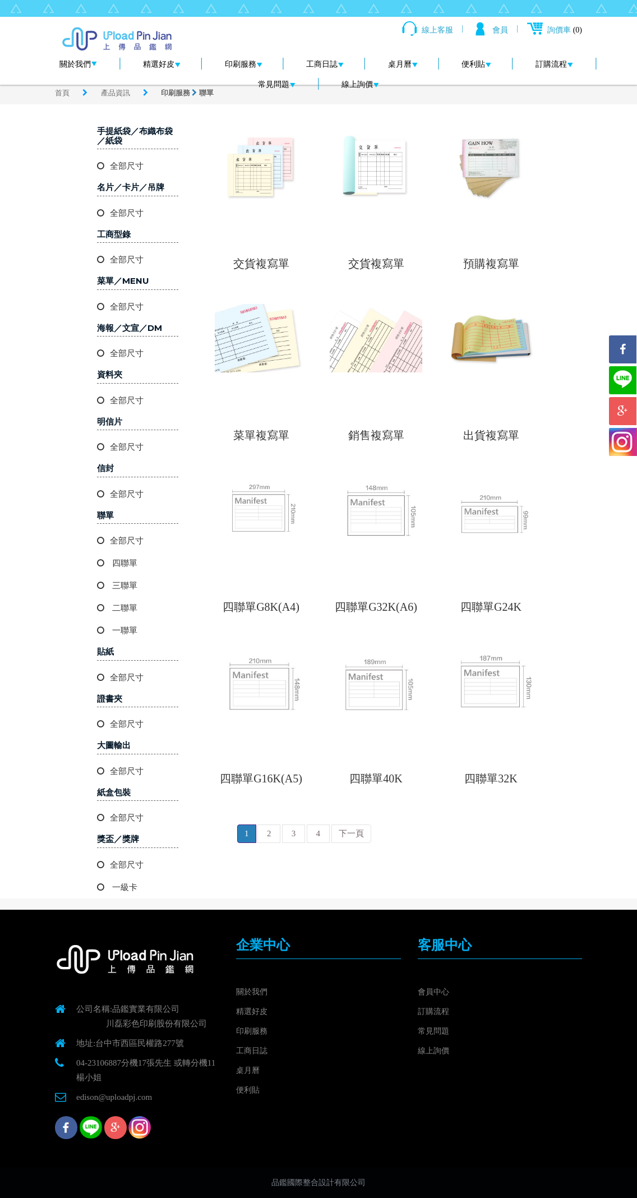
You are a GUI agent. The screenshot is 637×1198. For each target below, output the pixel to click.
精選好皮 (162, 64)
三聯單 (117, 585)
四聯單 (117, 563)
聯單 (206, 93)
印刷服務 (243, 64)
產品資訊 (116, 93)
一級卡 (117, 887)
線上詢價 (360, 84)
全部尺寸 (120, 166)
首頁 (63, 93)
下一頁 (351, 833)
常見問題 (277, 84)
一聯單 (117, 630)
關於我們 (78, 64)
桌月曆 (403, 64)
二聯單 (117, 607)
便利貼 (476, 64)
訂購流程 (554, 64)
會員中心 (434, 991)
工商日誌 (325, 64)
